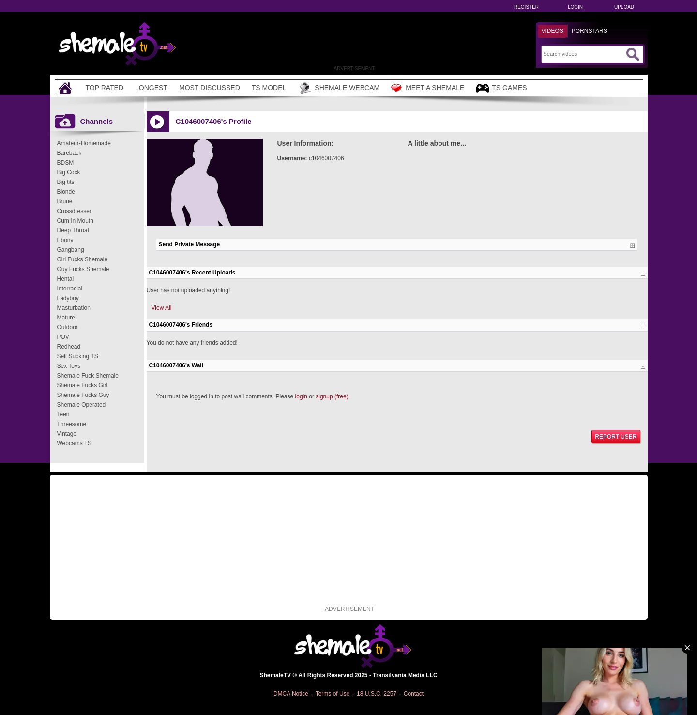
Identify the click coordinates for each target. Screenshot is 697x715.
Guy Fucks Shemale (83, 269)
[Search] (583, 54)
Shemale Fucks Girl (82, 385)
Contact (414, 693)
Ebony (65, 240)
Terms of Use (333, 693)
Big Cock (68, 172)
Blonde (66, 191)
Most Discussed (209, 87)
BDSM (65, 162)
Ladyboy (68, 298)
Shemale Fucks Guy (83, 395)
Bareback (69, 153)
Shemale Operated (81, 404)
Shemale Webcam (338, 88)
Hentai (65, 278)
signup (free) (332, 396)
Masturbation (74, 307)
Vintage (66, 433)
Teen (63, 414)
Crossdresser (74, 211)
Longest (151, 87)
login (301, 396)
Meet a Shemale (427, 88)
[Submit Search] (632, 54)
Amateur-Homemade (84, 143)
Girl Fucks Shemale (82, 259)
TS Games (501, 88)
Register (526, 7)
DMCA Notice (290, 693)
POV (63, 337)
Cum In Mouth (75, 220)
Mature (66, 317)
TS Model (269, 87)
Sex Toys (68, 366)
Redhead (69, 346)
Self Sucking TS (77, 356)
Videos (552, 31)
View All (162, 307)
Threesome (72, 424)
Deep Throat (73, 230)
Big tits (66, 182)
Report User (615, 436)
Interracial (70, 288)
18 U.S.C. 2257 (376, 693)
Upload (624, 7)
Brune (65, 201)
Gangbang (70, 249)
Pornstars (589, 31)
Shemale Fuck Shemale (88, 375)
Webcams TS (74, 443)
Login (575, 7)
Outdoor (67, 327)
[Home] (66, 88)
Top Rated (105, 87)
